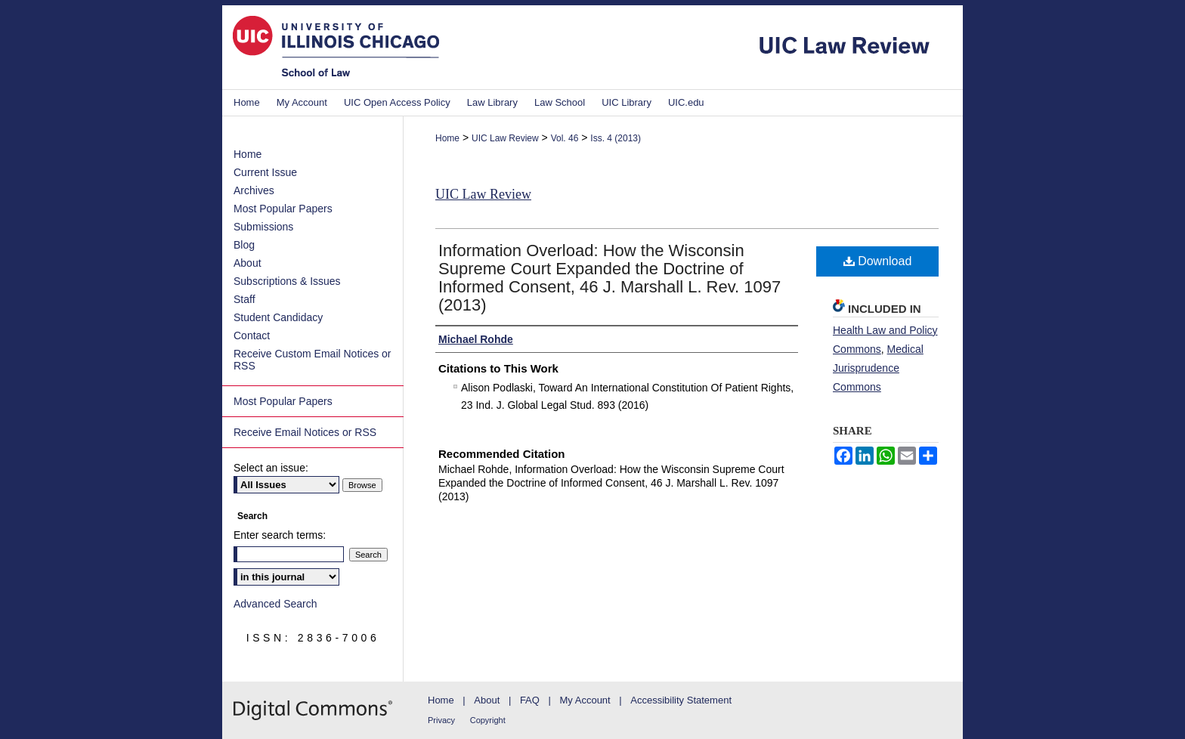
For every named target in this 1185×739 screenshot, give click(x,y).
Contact (252, 335)
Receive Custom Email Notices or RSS (312, 360)
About (247, 263)
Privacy (441, 720)
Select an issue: (271, 468)
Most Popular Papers (283, 209)
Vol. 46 (565, 138)
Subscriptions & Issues (287, 281)
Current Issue (265, 172)
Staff (244, 299)
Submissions (263, 227)
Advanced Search (275, 604)
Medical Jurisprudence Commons (878, 368)
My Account (585, 700)
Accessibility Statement (681, 700)
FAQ (530, 700)
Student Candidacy (278, 317)
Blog (244, 245)
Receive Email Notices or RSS (305, 432)
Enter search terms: (280, 535)
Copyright (488, 720)
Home (447, 138)
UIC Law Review (505, 138)
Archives (254, 190)
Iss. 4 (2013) (615, 138)
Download (877, 261)
